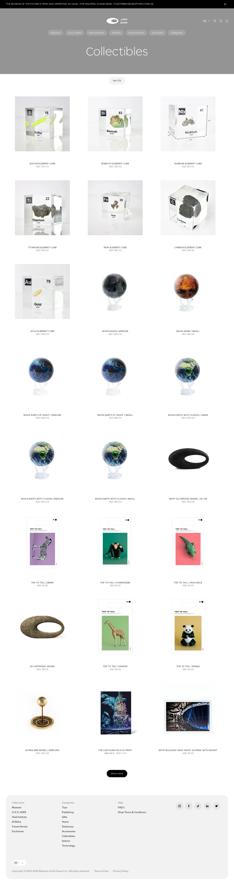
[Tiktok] (198, 806)
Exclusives (18, 831)
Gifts (64, 817)
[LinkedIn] (207, 806)
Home (65, 822)
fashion (66, 841)
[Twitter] (216, 806)
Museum (16, 807)
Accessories (68, 831)
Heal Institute (19, 817)
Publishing (68, 812)
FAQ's (121, 807)
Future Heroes (19, 827)
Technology (68, 846)
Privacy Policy (120, 871)
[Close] (225, 4)
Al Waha (16, 822)
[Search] (215, 21)
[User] (221, 21)
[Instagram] (179, 806)
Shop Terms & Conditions (132, 812)
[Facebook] (189, 806)
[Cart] (227, 21)
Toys (64, 807)
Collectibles (68, 836)
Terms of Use (101, 871)
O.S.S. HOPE (19, 812)
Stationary (68, 827)
